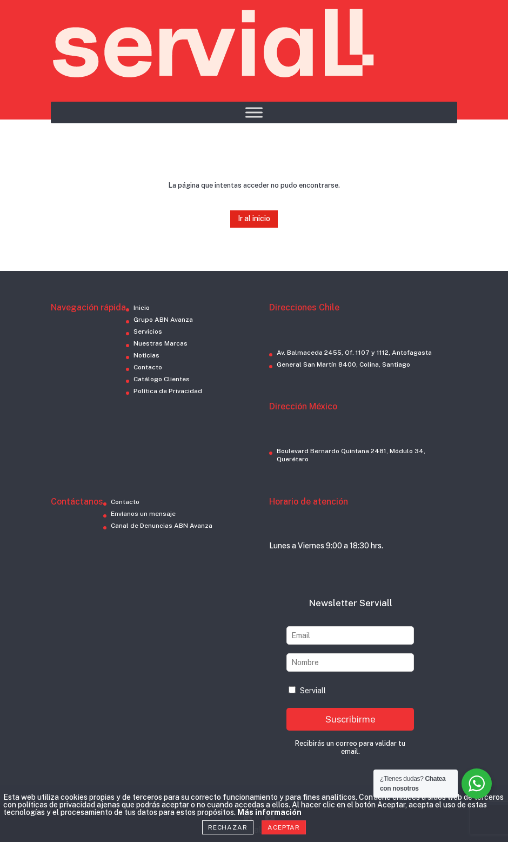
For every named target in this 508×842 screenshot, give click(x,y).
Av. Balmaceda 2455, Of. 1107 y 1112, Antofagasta (354, 352)
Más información (269, 812)
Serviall (307, 690)
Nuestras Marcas (160, 343)
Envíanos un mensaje (143, 514)
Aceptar (284, 827)
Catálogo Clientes (161, 379)
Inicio (141, 307)
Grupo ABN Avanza (163, 319)
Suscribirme (350, 719)
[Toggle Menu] (254, 112)
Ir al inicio (254, 218)
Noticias (146, 355)
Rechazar (228, 827)
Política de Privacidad (167, 391)
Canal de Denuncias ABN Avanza (161, 525)
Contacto (147, 367)
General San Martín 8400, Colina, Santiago (343, 364)
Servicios (147, 331)
